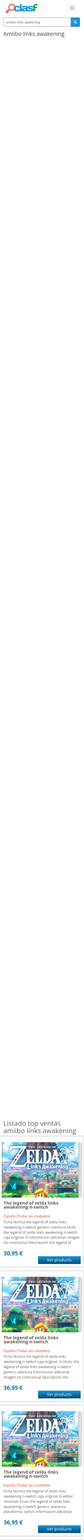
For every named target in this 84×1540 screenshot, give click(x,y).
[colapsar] (72, 8)
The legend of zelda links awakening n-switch (31, 1205)
